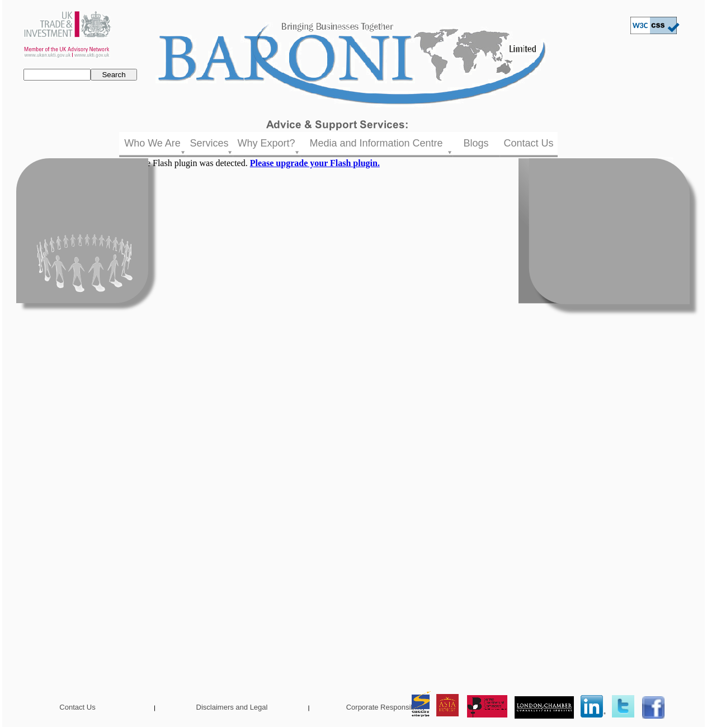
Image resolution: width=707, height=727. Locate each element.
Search (113, 74)
